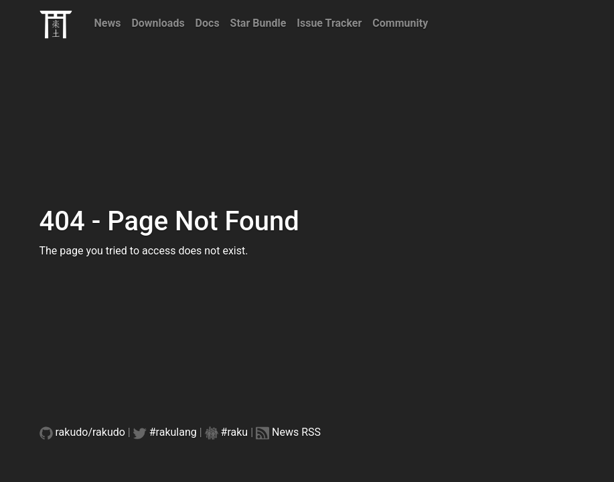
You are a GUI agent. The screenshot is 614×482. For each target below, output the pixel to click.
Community (400, 23)
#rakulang (173, 432)
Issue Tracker (329, 23)
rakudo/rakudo (90, 432)
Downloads (157, 23)
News (107, 23)
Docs (208, 23)
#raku (234, 432)
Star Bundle (258, 23)
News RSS (296, 432)
